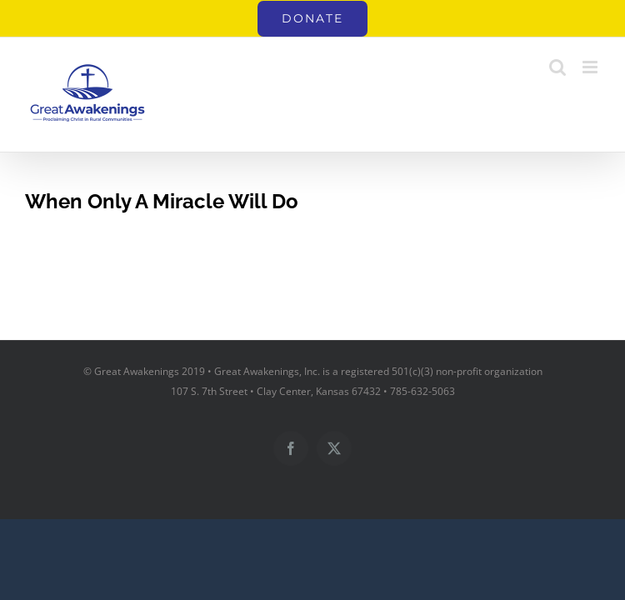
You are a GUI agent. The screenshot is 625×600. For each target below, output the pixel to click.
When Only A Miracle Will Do (161, 201)
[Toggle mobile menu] (591, 67)
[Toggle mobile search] (557, 67)
